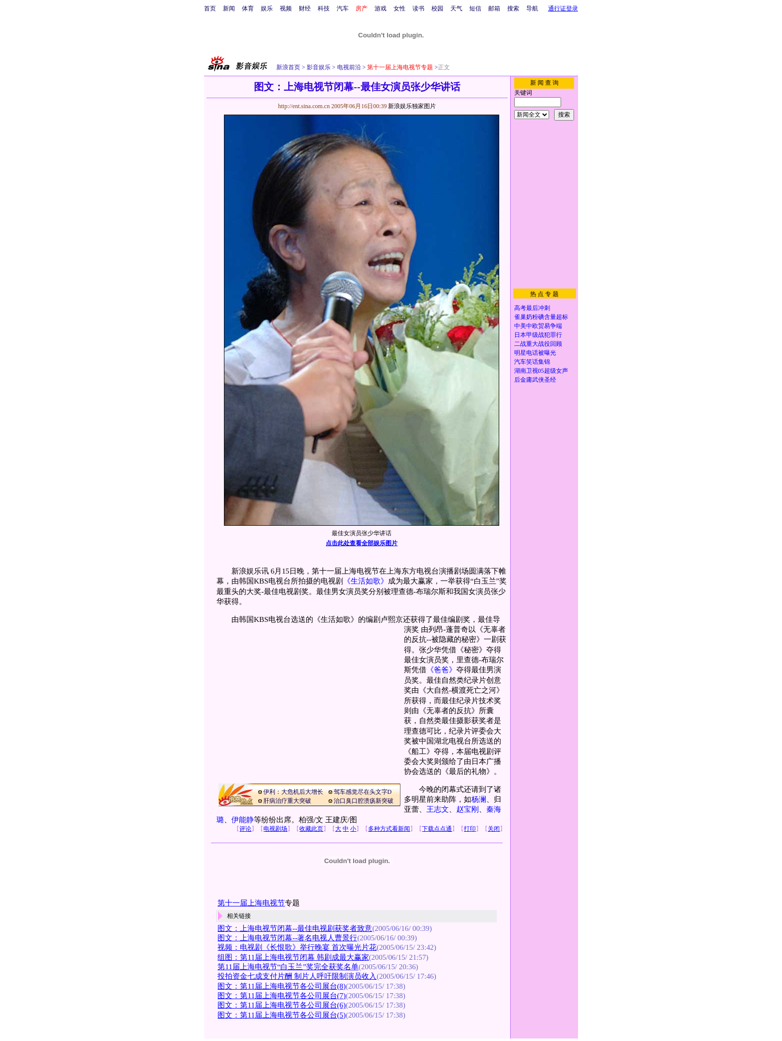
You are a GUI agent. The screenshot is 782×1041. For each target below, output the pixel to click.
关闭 (494, 828)
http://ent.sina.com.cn (304, 106)
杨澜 (478, 799)
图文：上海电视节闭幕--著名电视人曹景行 (287, 938)
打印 (470, 828)
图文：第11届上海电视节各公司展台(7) (281, 996)
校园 (437, 8)
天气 (456, 8)
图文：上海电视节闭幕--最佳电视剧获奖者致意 (294, 928)
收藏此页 (311, 828)
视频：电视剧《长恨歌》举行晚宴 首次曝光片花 (297, 947)
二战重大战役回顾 (538, 343)
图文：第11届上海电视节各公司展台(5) (281, 1015)
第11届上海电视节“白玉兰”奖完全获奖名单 (288, 967)
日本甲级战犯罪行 (538, 334)
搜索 (513, 8)
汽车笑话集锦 (532, 361)
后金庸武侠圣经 (535, 379)
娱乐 (267, 8)
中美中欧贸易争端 (538, 325)
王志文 (437, 809)
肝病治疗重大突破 (287, 800)
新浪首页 (288, 67)
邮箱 (494, 8)
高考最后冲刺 (532, 307)
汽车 (343, 8)
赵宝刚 (467, 809)
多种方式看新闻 (389, 828)
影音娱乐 (319, 67)
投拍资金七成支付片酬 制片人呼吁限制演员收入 (297, 976)
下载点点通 (437, 828)
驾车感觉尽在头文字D (363, 791)
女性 (399, 8)
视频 (286, 8)
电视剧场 (275, 828)
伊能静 (242, 820)
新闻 (229, 8)
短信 (475, 8)
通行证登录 (563, 8)
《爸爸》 (441, 670)
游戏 (381, 8)
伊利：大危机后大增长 (293, 791)
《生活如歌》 (365, 581)
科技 (324, 8)
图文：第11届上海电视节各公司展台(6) (281, 1005)
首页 (210, 8)
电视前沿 (348, 67)
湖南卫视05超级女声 (541, 370)
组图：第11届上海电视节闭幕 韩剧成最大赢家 (293, 957)
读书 (418, 8)
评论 (245, 828)
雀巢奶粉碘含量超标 (541, 316)
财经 (305, 8)
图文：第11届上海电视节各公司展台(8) (281, 986)
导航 (532, 8)
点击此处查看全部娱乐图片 (361, 543)
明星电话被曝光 (535, 352)
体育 (248, 8)
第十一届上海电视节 (251, 903)
